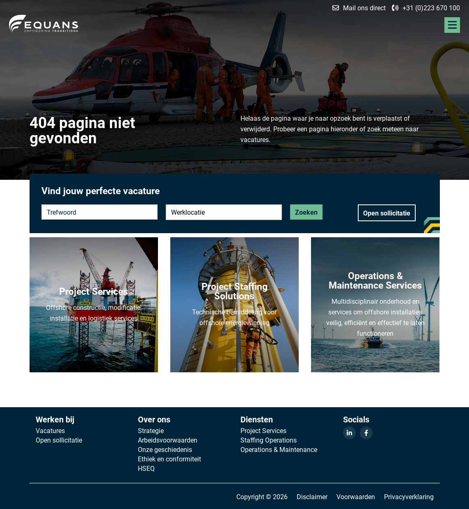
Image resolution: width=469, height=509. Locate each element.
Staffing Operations (268, 440)
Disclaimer (312, 496)
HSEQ (146, 468)
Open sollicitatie (386, 213)
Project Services (263, 430)
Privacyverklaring (409, 496)
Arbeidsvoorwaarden (167, 440)
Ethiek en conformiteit (169, 459)
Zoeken (306, 212)
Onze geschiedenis (165, 449)
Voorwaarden (355, 496)
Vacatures (50, 430)
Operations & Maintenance (278, 449)
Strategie (151, 430)
